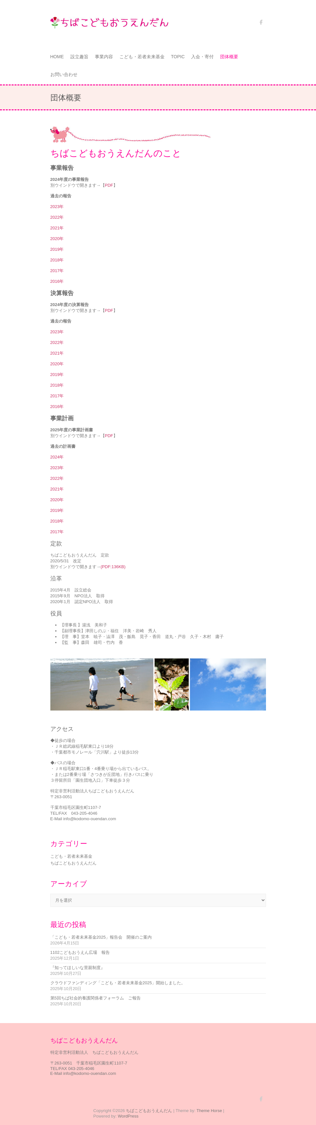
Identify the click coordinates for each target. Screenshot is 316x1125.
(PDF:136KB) (113, 566)
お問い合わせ (63, 74)
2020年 (57, 238)
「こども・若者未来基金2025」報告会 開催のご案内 (101, 937)
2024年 (57, 457)
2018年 (57, 260)
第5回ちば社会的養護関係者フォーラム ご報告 (95, 998)
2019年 (57, 249)
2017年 (57, 270)
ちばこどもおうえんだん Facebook (261, 24)
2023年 (57, 206)
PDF (109, 185)
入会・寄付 (202, 56)
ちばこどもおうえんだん (73, 863)
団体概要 (229, 56)
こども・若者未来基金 (142, 56)
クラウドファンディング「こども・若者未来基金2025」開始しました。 (118, 982)
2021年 (57, 228)
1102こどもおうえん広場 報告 (80, 952)
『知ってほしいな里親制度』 (77, 967)
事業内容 (104, 56)
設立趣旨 (79, 56)
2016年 (57, 281)
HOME (57, 56)
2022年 (57, 217)
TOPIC (178, 56)
